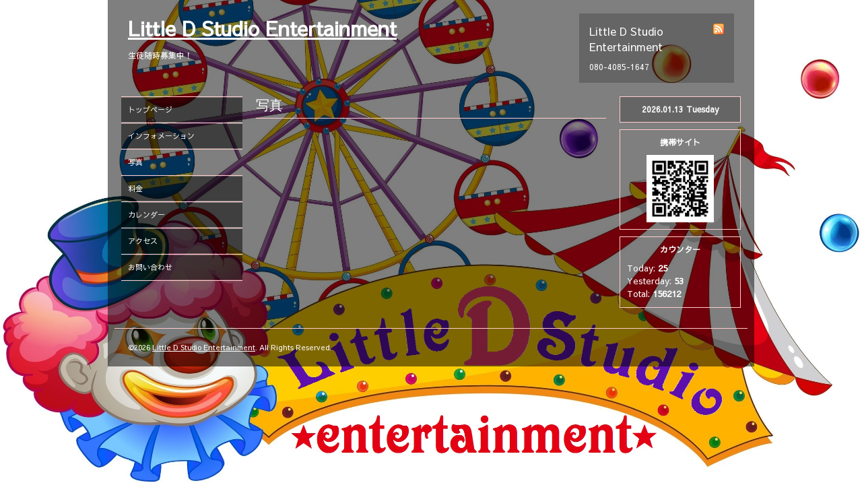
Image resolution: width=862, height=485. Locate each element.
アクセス (143, 241)
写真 (135, 162)
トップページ (150, 109)
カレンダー (146, 214)
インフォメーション (161, 136)
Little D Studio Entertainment (262, 28)
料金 (135, 188)
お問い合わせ (150, 267)
